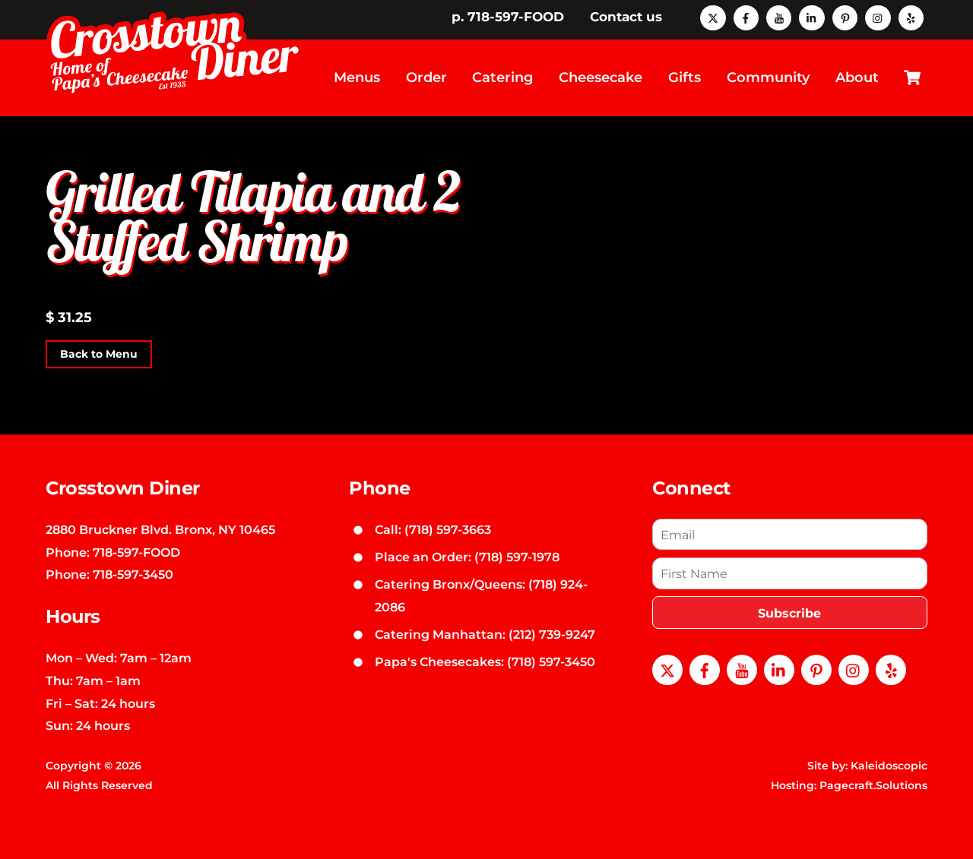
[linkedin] (811, 16)
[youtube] (778, 16)
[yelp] (911, 16)
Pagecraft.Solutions (873, 785)
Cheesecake (600, 77)
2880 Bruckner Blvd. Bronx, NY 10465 (160, 529)
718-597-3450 (133, 574)
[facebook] (746, 16)
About (857, 77)
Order (426, 77)
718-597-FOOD (136, 552)
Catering (502, 77)
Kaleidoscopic (889, 765)
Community (768, 77)
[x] (712, 16)
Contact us (626, 16)
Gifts (684, 77)
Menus (357, 77)
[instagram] (877, 16)
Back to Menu (99, 354)
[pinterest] (844, 16)
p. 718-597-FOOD (508, 16)
